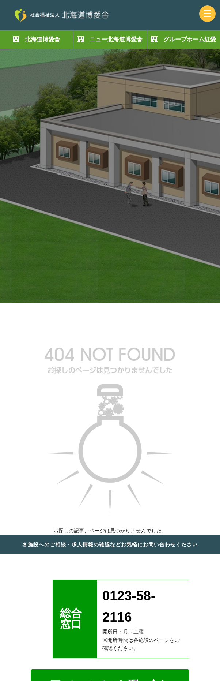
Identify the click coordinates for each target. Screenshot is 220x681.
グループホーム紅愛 (189, 39)
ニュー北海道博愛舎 (116, 39)
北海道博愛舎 (42, 39)
